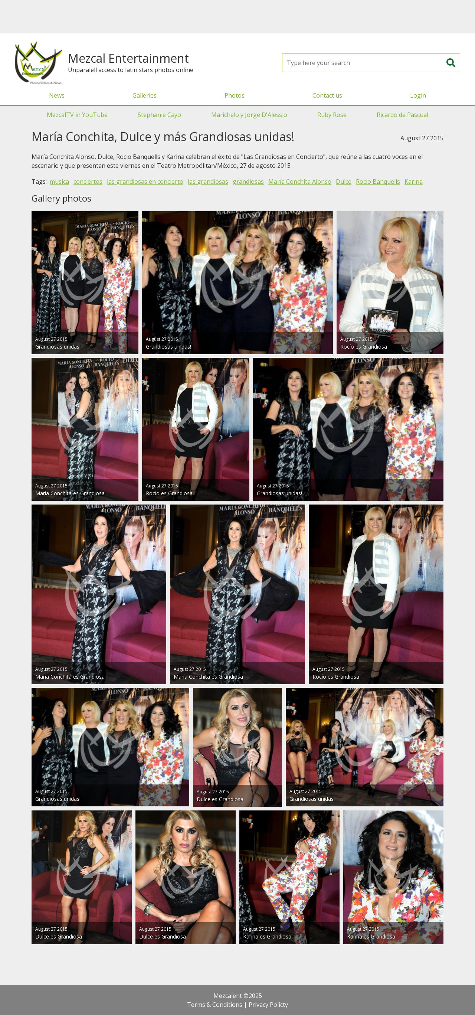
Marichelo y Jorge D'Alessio (249, 115)
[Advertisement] (237, 16)
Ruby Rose (332, 115)
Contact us (327, 95)
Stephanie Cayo (159, 115)
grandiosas (248, 181)
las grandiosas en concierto (145, 181)
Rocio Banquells (378, 181)
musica (59, 181)
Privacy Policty (268, 1005)
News (57, 95)
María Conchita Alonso (299, 181)
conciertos (87, 181)
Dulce (343, 181)
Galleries (144, 95)
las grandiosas (208, 181)
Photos (235, 95)
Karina (413, 181)
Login (418, 95)
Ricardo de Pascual (402, 115)
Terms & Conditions (214, 1005)
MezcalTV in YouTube (77, 115)
